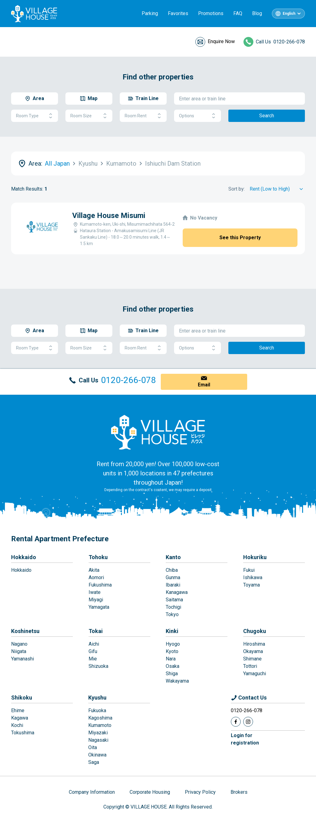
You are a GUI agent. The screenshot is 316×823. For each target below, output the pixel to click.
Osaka (172, 666)
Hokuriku (255, 557)
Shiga (172, 673)
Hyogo (173, 644)
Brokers (239, 792)
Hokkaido (23, 557)
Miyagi (96, 600)
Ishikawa (252, 577)
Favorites (178, 13)
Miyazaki (98, 733)
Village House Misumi (108, 215)
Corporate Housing (150, 792)
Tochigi (173, 607)
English (289, 13)
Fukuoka (97, 710)
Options (197, 116)
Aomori (96, 577)
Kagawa (19, 718)
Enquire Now (221, 41)
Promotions (210, 13)
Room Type (34, 116)
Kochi (17, 725)
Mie (93, 659)
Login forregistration (245, 739)
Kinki (172, 631)
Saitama (174, 600)
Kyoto (172, 651)
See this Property (240, 237)
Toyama (251, 585)
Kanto (173, 557)
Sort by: (236, 189)
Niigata (18, 651)
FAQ (237, 13)
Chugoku (254, 631)
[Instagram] (248, 722)
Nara (171, 659)
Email (204, 385)
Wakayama (177, 681)
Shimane (252, 659)
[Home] (158, 432)
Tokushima (22, 733)
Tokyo (172, 614)
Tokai (96, 631)
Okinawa (97, 755)
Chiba (172, 570)
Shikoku (21, 697)
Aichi (94, 644)
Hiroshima (254, 644)
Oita (92, 747)
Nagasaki (98, 740)
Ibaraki (173, 585)
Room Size (88, 116)
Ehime (17, 710)
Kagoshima (100, 718)
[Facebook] (236, 722)
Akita (94, 570)
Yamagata (99, 607)
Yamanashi (22, 659)
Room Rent (143, 116)
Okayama (253, 651)
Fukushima (100, 585)
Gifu (93, 651)
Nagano (19, 644)
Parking (150, 13)
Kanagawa (177, 592)
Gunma (173, 577)
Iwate (95, 592)
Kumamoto (99, 725)
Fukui (249, 570)
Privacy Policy (200, 792)
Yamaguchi (254, 673)
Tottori (250, 666)
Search (266, 116)
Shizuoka (98, 666)
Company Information (92, 792)
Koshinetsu (25, 631)
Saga (93, 762)
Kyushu (97, 697)
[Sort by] (277, 189)
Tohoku (98, 557)
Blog (257, 13)
